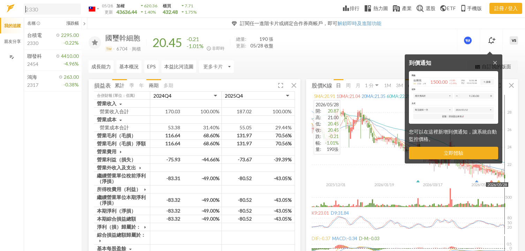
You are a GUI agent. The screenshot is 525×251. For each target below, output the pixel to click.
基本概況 (129, 66)
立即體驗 (453, 153)
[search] (52, 9)
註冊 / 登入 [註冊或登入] (506, 8)
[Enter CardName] (216, 66)
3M (399, 85)
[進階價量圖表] (468, 40)
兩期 (154, 85)
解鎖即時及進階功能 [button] (359, 23)
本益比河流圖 (178, 66)
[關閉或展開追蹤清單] (84, 23)
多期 (168, 85)
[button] (51, 8)
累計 (119, 85)
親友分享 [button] (12, 41)
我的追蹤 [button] (12, 25)
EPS (151, 66)
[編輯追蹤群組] (11, 57)
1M (387, 85)
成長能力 (101, 66)
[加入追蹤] (95, 42)
